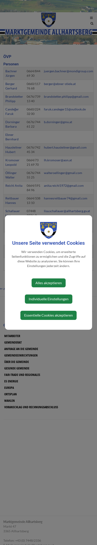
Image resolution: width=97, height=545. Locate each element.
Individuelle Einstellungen (49, 299)
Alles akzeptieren (48, 283)
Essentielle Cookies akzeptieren (48, 315)
